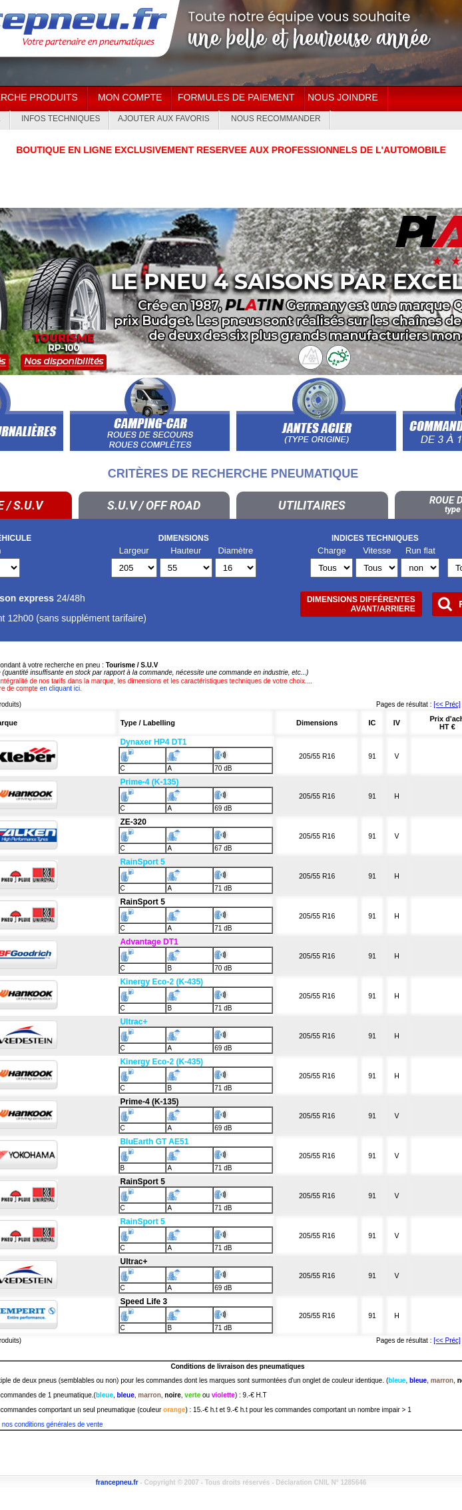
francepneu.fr (117, 1482)
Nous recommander (276, 118)
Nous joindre (343, 97)
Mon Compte (130, 97)
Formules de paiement (236, 97)
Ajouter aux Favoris (164, 118)
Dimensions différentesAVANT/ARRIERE (361, 604)
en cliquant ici (60, 688)
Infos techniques (60, 118)
